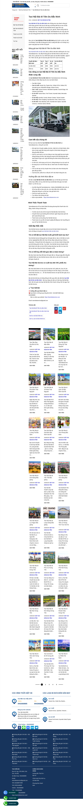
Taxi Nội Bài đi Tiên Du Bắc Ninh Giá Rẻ (39, 311)
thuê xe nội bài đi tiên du (35, 315)
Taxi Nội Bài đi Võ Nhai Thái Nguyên (48, 389)
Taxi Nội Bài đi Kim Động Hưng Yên (48, 611)
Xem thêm (32, 365)
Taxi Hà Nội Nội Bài (21, 72)
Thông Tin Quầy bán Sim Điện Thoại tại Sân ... (22, 88)
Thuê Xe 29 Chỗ (17, 37)
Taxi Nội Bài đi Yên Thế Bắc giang (48, 477)
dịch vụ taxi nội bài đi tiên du (37, 318)
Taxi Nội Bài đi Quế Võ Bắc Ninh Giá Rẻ (63, 389)
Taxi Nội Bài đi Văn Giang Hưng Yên (34, 567)
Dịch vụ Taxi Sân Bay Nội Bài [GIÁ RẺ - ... (21, 154)
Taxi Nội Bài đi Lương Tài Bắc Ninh (34, 432)
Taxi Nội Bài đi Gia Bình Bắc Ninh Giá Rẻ (48, 432)
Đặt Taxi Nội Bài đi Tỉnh (25, 10)
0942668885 (22, 704)
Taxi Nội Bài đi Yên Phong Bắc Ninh (64, 432)
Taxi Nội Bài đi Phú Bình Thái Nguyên (34, 389)
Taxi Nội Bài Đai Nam (21, 119)
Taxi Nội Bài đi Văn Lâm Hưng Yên (34, 656)
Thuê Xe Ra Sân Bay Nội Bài (22, 59)
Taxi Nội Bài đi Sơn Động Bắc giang (34, 477)
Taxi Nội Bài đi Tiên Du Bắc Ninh (44, 40)
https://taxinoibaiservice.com (51, 197)
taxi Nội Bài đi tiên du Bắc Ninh (50, 231)
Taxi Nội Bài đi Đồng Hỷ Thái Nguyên (63, 344)
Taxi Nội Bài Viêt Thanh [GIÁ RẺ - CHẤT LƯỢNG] (22, 135)
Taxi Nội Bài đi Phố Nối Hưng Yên (63, 567)
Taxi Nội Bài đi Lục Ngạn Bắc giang (34, 522)
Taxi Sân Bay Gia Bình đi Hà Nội (34, 344)
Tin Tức (15, 41)
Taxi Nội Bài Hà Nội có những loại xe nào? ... (22, 191)
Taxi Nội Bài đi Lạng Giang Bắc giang (48, 522)
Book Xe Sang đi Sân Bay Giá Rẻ (22, 172)
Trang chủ (14, 10)
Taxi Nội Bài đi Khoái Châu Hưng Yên (63, 611)
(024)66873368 (23, 7)
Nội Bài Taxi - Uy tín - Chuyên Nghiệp (22, 105)
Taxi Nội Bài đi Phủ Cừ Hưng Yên (48, 567)
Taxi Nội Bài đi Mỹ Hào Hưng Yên (34, 611)
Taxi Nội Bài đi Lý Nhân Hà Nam (63, 656)
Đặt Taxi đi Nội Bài (18, 25)
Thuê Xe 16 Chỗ (17, 34)
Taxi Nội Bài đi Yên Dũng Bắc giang (63, 477)
